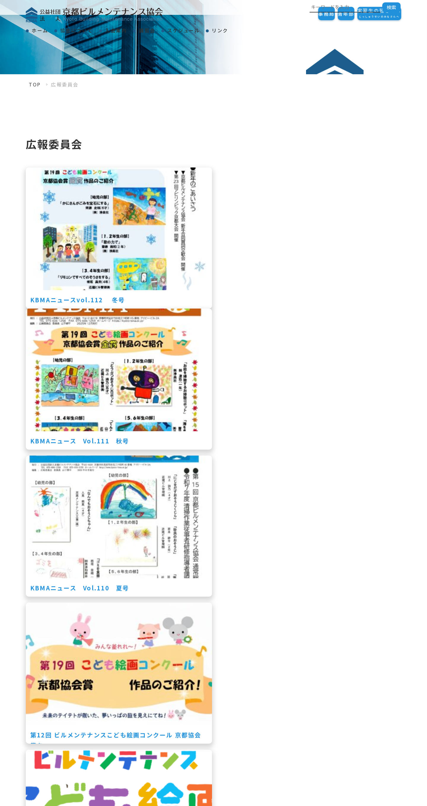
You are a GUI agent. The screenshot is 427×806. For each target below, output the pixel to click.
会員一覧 (366, 773)
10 (245, 661)
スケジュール (231, 27)
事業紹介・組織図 (302, 735)
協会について (92, 27)
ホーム (45, 27)
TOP (35, 84)
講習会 (184, 27)
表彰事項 (291, 725)
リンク (278, 27)
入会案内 (143, 27)
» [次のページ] (281, 661)
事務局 (297, 13)
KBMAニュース (299, 746)
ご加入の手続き (374, 715)
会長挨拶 (291, 715)
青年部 (328, 13)
